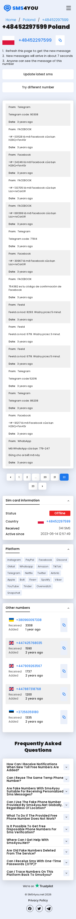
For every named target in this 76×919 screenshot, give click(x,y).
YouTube (13, 586)
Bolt (22, 580)
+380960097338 (29, 619)
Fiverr (32, 580)
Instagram (14, 560)
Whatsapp (26, 566)
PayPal (30, 560)
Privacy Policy (38, 900)
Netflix (29, 573)
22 (64, 477)
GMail (11, 566)
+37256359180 (27, 712)
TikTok (57, 566)
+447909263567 (29, 665)
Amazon (43, 566)
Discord (62, 560)
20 (45, 477)
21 (55, 477)
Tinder (28, 586)
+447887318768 (28, 689)
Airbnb (55, 573)
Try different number (38, 87)
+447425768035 (29, 642)
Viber (58, 580)
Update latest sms (38, 74)
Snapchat (13, 593)
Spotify (45, 580)
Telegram (13, 573)
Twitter (41, 573)
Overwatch (44, 586)
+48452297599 (35, 40)
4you (20, 8)
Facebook (45, 560)
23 (33, 486)
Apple (11, 580)
